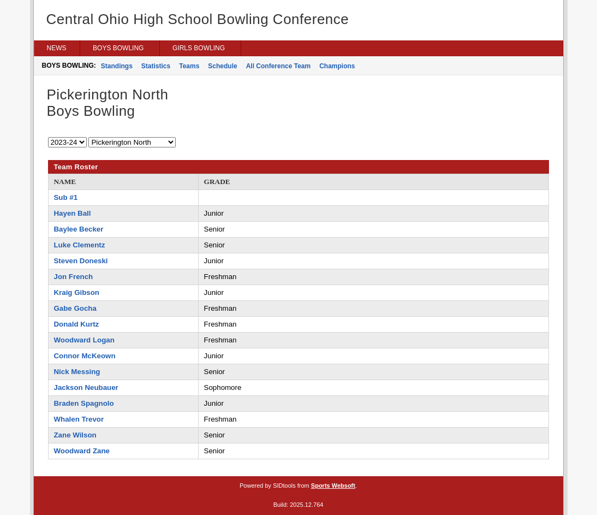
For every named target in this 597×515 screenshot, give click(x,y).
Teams (189, 66)
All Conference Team (278, 66)
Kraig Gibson (76, 292)
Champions (337, 66)
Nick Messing (77, 372)
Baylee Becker (79, 229)
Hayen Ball (72, 213)
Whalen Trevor (79, 419)
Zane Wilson (75, 435)
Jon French (73, 277)
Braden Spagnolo (84, 403)
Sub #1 (66, 197)
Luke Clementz (79, 245)
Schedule (222, 66)
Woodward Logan (84, 340)
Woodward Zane (82, 451)
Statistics (155, 66)
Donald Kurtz (76, 324)
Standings (117, 66)
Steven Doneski (81, 261)
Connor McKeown (85, 356)
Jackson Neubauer (86, 387)
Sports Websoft (333, 485)
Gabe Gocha (75, 308)
